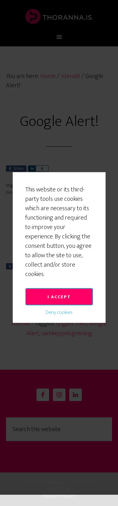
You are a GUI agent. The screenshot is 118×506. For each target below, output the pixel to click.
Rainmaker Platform (72, 485)
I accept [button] (59, 278)
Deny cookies (59, 294)
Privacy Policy (59, 496)
